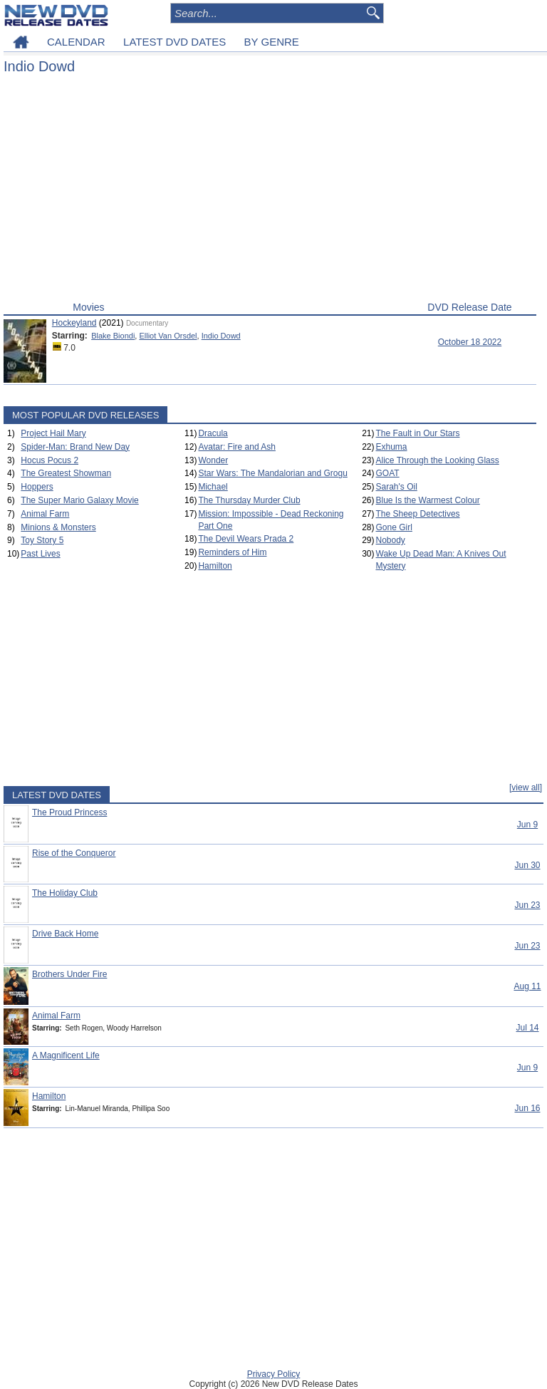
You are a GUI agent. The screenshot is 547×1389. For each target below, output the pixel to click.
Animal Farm (45, 514)
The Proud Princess (69, 812)
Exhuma (391, 447)
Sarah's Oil (396, 487)
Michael (212, 487)
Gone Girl (394, 527)
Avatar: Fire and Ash (237, 447)
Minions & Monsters (58, 527)
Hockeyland (74, 323)
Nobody (390, 540)
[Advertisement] (270, 191)
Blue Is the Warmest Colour (428, 500)
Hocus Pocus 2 (49, 460)
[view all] (525, 787)
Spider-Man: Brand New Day (75, 447)
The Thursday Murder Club (249, 500)
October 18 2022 (469, 342)
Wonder (213, 460)
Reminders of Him (232, 552)
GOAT (388, 473)
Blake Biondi (113, 335)
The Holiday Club (65, 893)
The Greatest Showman (66, 473)
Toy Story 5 (42, 540)
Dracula (212, 433)
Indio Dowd (221, 335)
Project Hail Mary (53, 433)
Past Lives (40, 554)
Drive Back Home (65, 934)
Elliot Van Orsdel (168, 335)
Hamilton (214, 566)
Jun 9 (527, 825)
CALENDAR (76, 42)
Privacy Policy (274, 1374)
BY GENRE (271, 42)
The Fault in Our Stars (418, 433)
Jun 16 (527, 1108)
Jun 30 (527, 865)
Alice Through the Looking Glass (437, 460)
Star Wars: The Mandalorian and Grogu (272, 473)
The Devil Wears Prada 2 (245, 539)
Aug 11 (527, 986)
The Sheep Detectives (418, 514)
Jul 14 (527, 1028)
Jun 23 (527, 905)
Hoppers (37, 487)
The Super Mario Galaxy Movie (79, 500)
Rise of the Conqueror (73, 853)
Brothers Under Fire (69, 974)
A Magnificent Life (66, 1055)
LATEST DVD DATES (174, 42)
